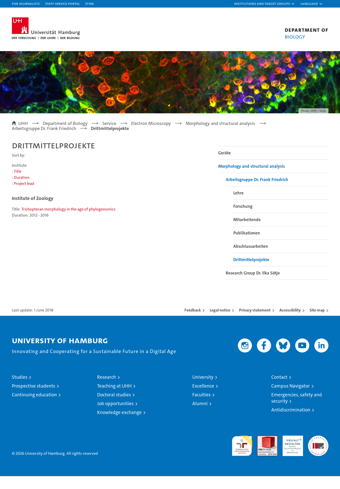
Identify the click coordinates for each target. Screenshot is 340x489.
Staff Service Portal (62, 3)
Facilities (174, 55)
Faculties (201, 407)
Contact (279, 390)
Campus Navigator (290, 399)
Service (236, 55)
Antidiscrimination (290, 423)
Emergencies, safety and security (296, 410)
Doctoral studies (114, 407)
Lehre (238, 205)
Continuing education (34, 407)
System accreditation (318, 453)
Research (135, 55)
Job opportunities (115, 416)
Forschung (242, 219)
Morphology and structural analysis (251, 179)
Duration (21, 190)
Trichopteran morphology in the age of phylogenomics (68, 222)
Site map (317, 323)
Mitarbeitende (247, 232)
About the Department (44, 55)
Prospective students (33, 399)
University (202, 390)
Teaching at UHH (114, 399)
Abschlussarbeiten (250, 259)
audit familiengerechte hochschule (242, 456)
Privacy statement (255, 323)
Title (17, 184)
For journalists (26, 3)
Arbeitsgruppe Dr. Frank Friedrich (257, 192)
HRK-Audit (291, 451)
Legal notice (220, 323)
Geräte (224, 165)
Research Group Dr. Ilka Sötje (253, 286)
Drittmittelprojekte (251, 272)
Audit (262, 451)
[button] (264, 4)
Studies (99, 55)
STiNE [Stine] (89, 3)
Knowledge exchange (119, 425)
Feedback (192, 323)
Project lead (24, 196)
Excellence (203, 399)
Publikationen (246, 246)
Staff (206, 55)
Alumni (200, 416)
